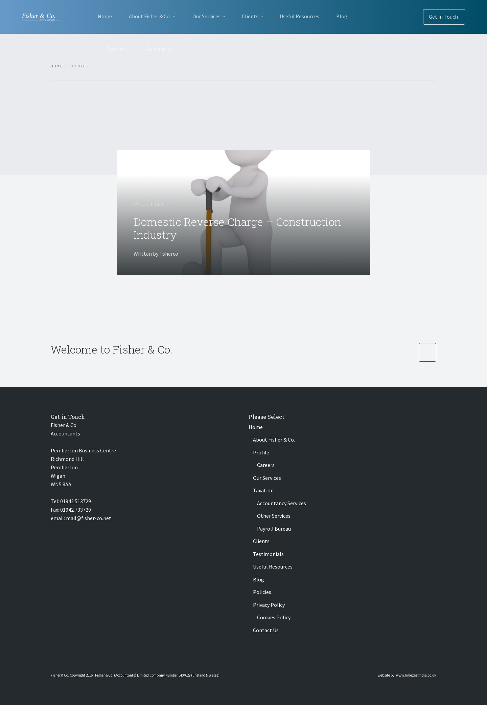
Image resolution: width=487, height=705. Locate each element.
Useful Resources (299, 16)
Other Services (274, 515)
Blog (341, 16)
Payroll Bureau (274, 528)
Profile (261, 452)
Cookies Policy (274, 617)
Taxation (263, 490)
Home (105, 16)
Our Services (206, 16)
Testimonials (268, 554)
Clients (250, 16)
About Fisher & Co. (150, 16)
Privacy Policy (269, 604)
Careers (266, 465)
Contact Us (159, 49)
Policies (115, 49)
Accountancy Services (281, 503)
